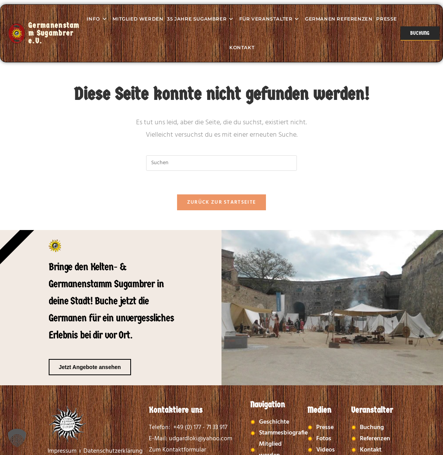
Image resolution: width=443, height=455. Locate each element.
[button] (17, 438)
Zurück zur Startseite (221, 202)
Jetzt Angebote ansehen (90, 367)
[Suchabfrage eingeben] (221, 163)
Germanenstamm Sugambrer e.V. (54, 33)
